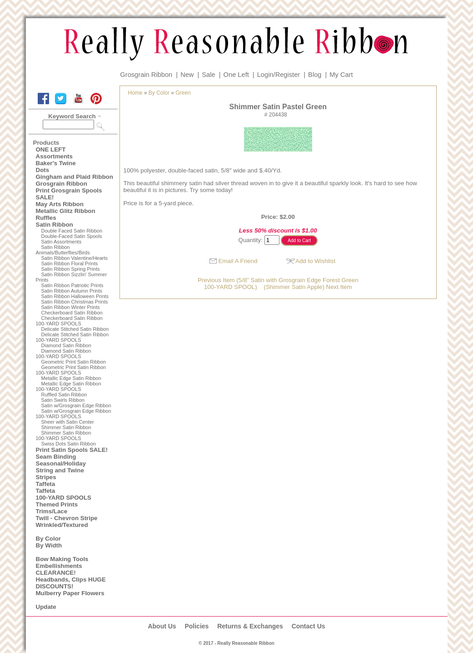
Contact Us (308, 626)
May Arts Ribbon (60, 204)
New (187, 74)
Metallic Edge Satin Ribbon (71, 378)
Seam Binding (56, 456)
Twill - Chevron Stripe (67, 518)
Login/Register (278, 74)
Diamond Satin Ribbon (66, 345)
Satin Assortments (61, 241)
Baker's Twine (56, 163)
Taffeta (45, 484)
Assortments (54, 156)
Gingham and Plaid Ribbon (74, 176)
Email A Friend (237, 261)
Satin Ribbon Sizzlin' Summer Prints (71, 277)
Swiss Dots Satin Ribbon (68, 443)
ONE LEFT (51, 149)
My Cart (341, 74)
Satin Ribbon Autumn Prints (72, 291)
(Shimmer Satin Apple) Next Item (308, 286)
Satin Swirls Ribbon (63, 400)
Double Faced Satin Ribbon (72, 230)
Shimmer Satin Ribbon (66, 427)
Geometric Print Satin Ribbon (73, 361)
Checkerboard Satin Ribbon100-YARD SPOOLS (69, 320)
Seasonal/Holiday (61, 463)
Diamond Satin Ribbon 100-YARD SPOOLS (63, 353)
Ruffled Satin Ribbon (64, 394)
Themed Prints (57, 504)
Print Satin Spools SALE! (72, 449)
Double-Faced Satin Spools (71, 236)
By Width (49, 545)
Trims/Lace (52, 511)
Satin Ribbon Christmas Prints (74, 301)
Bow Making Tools (62, 559)
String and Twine (60, 470)
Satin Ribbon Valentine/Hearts (74, 258)
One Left (236, 74)
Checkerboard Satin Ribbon (72, 312)
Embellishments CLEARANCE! (59, 569)
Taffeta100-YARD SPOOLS (63, 494)
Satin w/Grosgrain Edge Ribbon (76, 405)
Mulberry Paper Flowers (70, 593)
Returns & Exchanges (250, 626)
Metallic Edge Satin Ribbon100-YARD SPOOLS (68, 386)
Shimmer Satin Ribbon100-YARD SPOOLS (63, 435)
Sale (208, 74)
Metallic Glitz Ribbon (65, 211)
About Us (162, 626)
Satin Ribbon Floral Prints (69, 263)
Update (46, 606)
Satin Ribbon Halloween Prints (75, 296)
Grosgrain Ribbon (146, 74)
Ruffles (46, 217)
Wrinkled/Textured (62, 524)
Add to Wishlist (315, 261)
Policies (196, 626)
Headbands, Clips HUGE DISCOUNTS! (71, 583)
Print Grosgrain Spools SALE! (69, 194)
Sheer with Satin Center (67, 422)
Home (135, 93)
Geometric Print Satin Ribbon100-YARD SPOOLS (71, 369)
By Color (48, 538)
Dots (43, 170)
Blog (314, 74)
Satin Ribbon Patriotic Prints (72, 285)
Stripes (46, 477)
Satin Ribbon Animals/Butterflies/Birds (63, 249)
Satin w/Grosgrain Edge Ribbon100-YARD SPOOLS (73, 413)
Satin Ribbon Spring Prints (70, 269)
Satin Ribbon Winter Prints (70, 307)
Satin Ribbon (54, 224)
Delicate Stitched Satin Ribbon (75, 329)
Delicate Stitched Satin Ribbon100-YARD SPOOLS (72, 337)
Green (182, 93)
